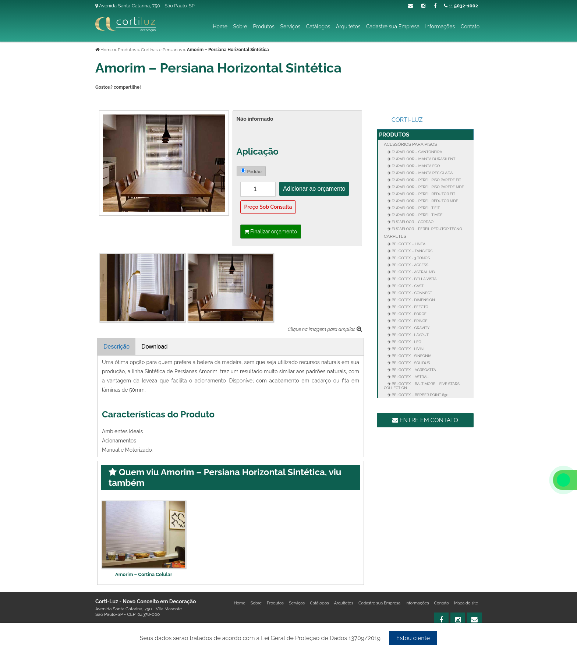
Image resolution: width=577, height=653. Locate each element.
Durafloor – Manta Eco (415, 166)
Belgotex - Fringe (409, 321)
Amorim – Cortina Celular (143, 574)
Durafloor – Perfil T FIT (415, 208)
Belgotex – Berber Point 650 (420, 395)
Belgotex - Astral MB (413, 272)
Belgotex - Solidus (410, 363)
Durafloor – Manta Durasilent (423, 159)
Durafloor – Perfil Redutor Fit (423, 194)
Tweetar (105, 99)
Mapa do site (466, 603)
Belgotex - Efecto (409, 307)
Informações (440, 26)
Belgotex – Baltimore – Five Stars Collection (422, 386)
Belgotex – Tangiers (411, 251)
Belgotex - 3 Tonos (410, 258)
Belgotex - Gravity (410, 328)
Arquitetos (348, 26)
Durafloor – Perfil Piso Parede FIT (426, 180)
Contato (470, 26)
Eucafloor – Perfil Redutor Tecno (426, 229)
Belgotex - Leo (406, 342)
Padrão (251, 171)
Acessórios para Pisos (410, 144)
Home (220, 26)
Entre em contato (425, 420)
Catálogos (318, 26)
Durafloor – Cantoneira (416, 152)
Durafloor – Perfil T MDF (417, 215)
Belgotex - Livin (407, 349)
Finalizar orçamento (270, 231)
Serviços (290, 26)
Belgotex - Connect (411, 293)
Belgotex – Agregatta (413, 370)
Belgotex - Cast (407, 286)
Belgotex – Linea (408, 244)
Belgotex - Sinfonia (411, 356)
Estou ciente (413, 638)
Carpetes (395, 236)
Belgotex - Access (409, 265)
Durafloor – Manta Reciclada (422, 173)
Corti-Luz (407, 119)
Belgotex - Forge (408, 314)
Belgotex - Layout (410, 335)
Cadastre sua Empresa (393, 26)
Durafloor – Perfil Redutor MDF (424, 201)
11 (461, 5)
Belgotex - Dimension (413, 300)
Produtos (263, 26)
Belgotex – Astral (410, 377)
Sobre (240, 26)
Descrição (116, 346)
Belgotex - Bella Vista (414, 279)
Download (154, 346)
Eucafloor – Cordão (412, 222)
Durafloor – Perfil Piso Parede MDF (427, 187)
